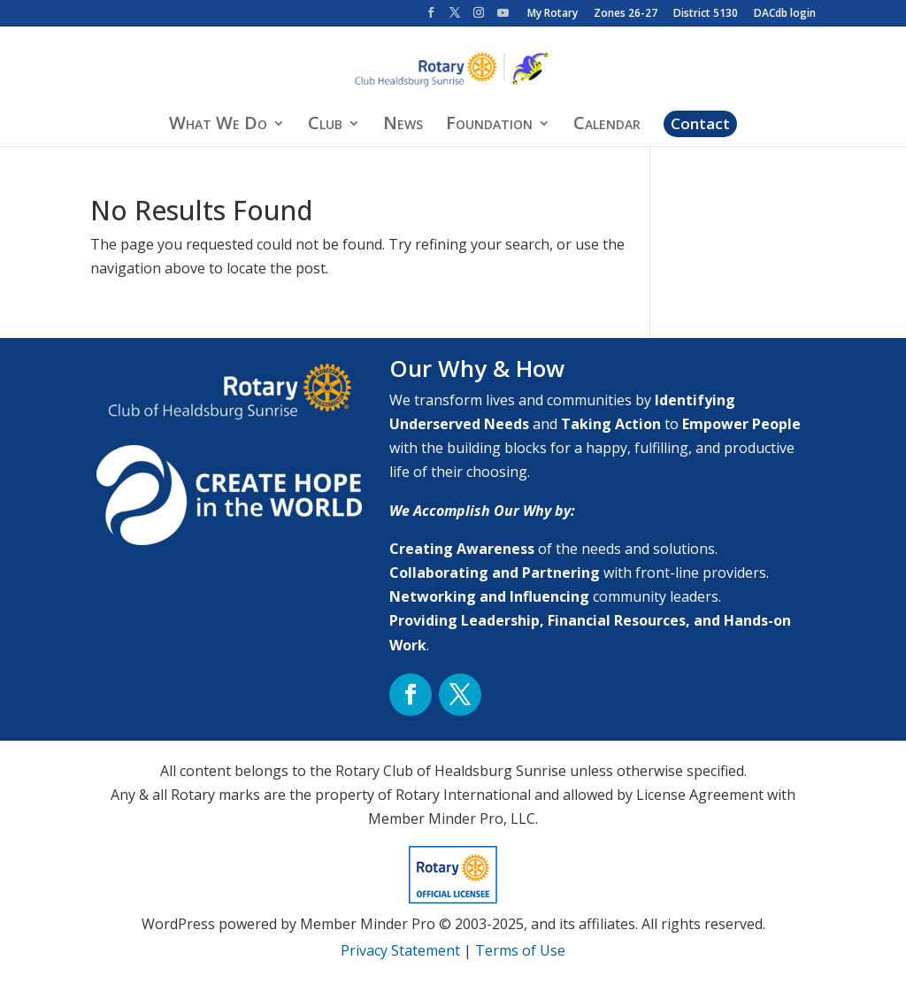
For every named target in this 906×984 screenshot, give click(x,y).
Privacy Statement (400, 950)
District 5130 (705, 14)
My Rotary (552, 14)
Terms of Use (520, 950)
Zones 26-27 (625, 14)
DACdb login (785, 14)
